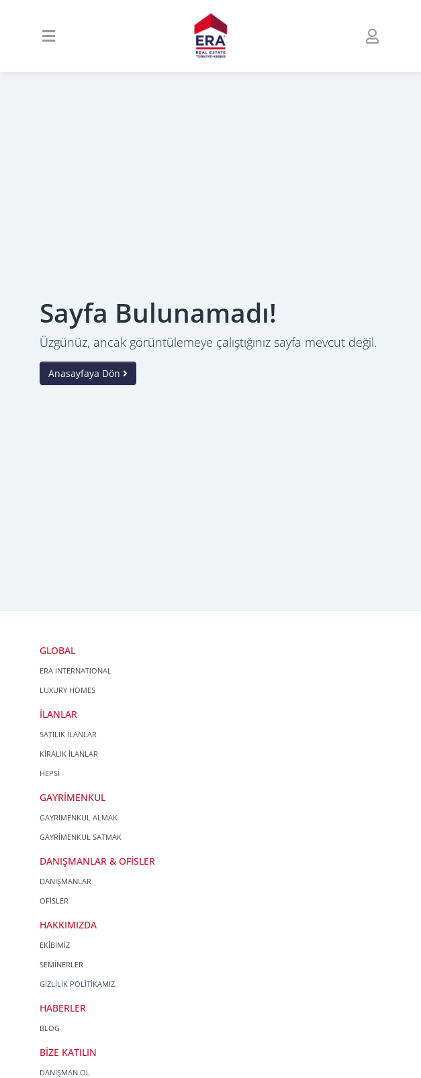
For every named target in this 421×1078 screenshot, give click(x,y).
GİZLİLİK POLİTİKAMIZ (77, 984)
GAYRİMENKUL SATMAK (81, 837)
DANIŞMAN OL (65, 1072)
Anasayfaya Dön (88, 373)
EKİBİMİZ (55, 945)
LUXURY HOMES (67, 690)
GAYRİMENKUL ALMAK (79, 817)
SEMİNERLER (61, 964)
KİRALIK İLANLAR (69, 754)
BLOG (50, 1028)
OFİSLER (54, 901)
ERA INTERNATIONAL (75, 670)
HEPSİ (50, 773)
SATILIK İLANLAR (68, 734)
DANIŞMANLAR (65, 881)
